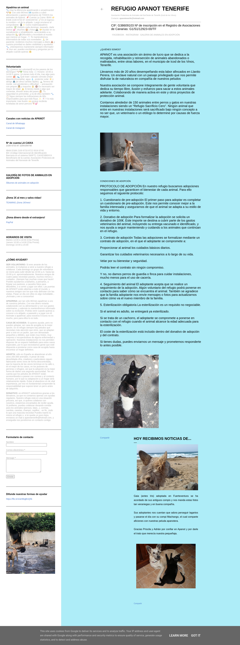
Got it (196, 635)
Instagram (131, 35)
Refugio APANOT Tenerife (150, 9)
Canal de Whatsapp (15, 123)
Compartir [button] (104, 437)
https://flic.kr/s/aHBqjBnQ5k (19, 499)
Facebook (117, 35)
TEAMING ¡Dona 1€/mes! (18, 202)
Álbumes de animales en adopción (22, 183)
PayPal (9, 222)
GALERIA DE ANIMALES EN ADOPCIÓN (159, 35)
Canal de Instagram (15, 128)
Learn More (178, 635)
